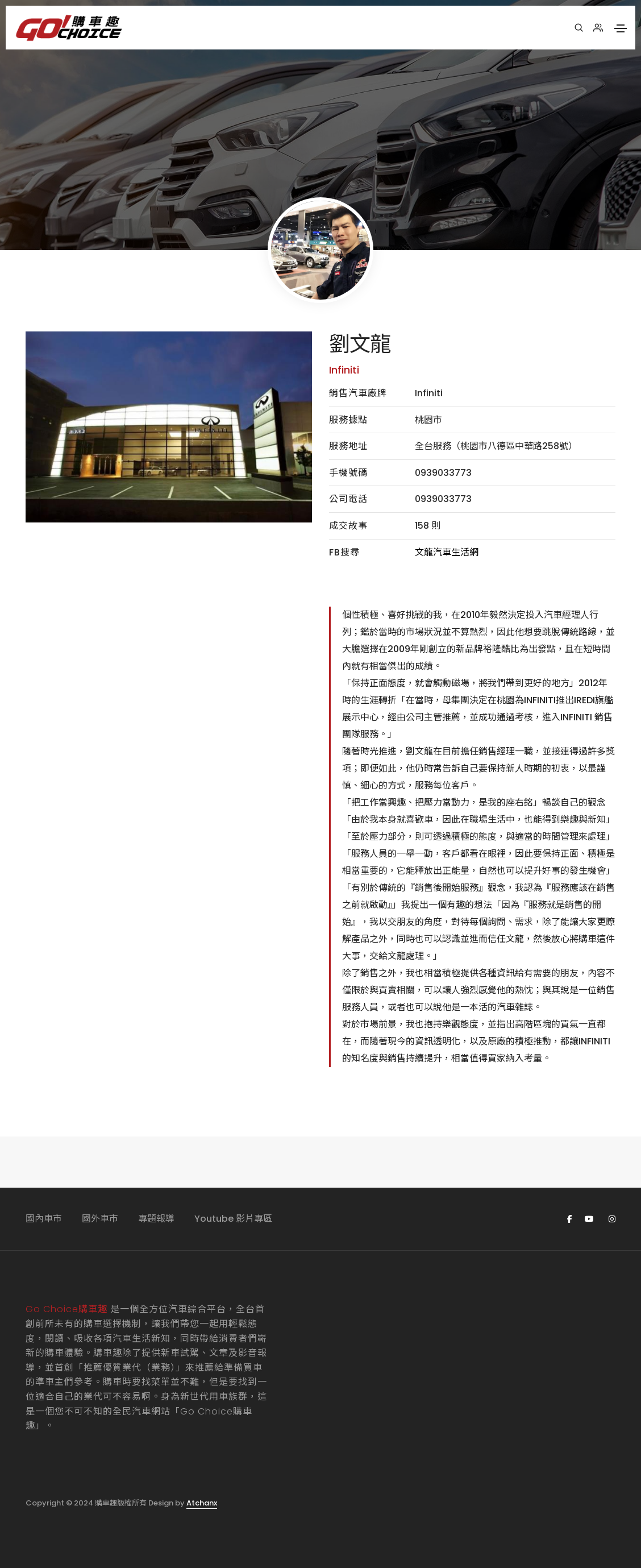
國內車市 (44, 1218)
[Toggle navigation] (620, 28)
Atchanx (201, 1503)
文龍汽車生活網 (446, 552)
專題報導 (156, 1218)
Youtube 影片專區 (233, 1218)
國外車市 (100, 1218)
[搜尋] (579, 28)
